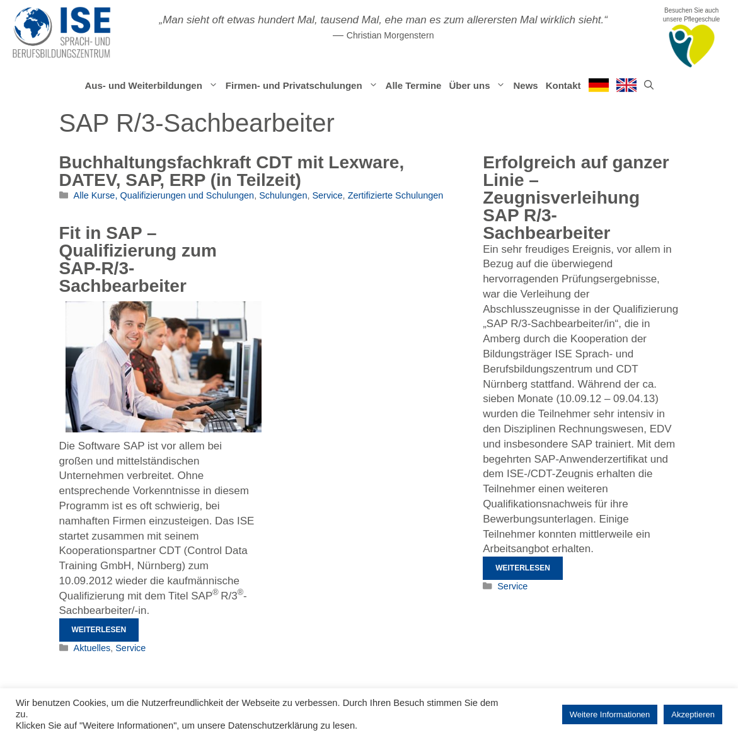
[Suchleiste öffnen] (648, 85)
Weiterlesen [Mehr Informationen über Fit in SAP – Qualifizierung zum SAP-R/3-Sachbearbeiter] (99, 629)
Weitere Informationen (610, 714)
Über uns (479, 85)
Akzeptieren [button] (693, 714)
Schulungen (283, 195)
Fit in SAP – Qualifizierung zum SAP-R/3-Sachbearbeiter (138, 259)
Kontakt (563, 85)
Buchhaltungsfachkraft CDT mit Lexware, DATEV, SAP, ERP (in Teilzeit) (232, 171)
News (525, 85)
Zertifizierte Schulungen (396, 195)
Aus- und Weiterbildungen (152, 85)
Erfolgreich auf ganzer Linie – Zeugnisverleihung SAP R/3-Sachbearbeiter (576, 198)
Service (327, 195)
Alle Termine (414, 85)
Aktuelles (92, 648)
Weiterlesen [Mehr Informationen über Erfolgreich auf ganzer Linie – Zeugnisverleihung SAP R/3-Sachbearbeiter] (522, 568)
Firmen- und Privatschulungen (304, 85)
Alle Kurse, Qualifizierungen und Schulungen (164, 195)
